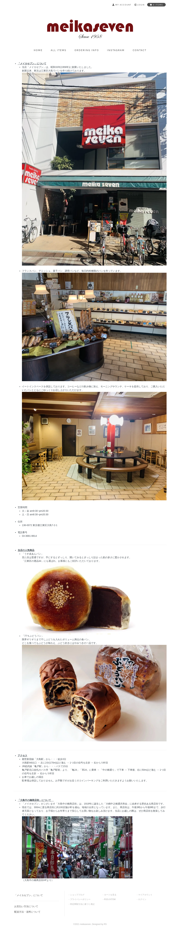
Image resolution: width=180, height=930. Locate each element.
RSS (106, 899)
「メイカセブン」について (28, 895)
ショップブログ (77, 895)
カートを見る (110, 895)
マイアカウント (145, 895)
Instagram (116, 50)
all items (58, 50)
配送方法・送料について (27, 911)
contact (139, 50)
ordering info (87, 50)
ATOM (113, 899)
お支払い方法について (26, 906)
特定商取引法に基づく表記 (82, 904)
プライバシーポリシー (80, 899)
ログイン (142, 899)
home (38, 50)
